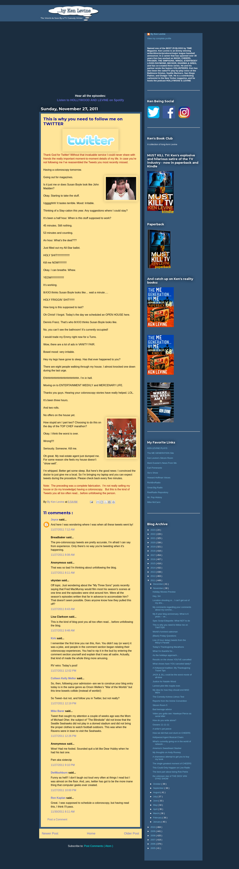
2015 (153, 563)
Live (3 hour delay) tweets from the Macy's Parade (169, 641)
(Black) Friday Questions (164, 636)
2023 (153, 530)
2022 (153, 534)
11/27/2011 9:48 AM (63, 630)
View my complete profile (159, 38)
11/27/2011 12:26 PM (63, 736)
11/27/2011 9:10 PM (63, 765)
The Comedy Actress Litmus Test (168, 696)
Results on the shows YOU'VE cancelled (172, 659)
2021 (153, 538)
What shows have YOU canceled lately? (172, 663)
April (155, 809)
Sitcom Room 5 (160, 705)
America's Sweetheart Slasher (167, 748)
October (157, 784)
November (158, 588)
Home (91, 833)
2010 (153, 827)
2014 (153, 567)
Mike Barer (58, 711)
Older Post (131, 833)
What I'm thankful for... (163, 651)
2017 (153, 555)
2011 (153, 580)
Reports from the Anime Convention (170, 701)
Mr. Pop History (154, 497)
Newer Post (50, 833)
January (157, 822)
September (158, 788)
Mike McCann (153, 502)
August (156, 792)
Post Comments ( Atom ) (98, 846)
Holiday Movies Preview (164, 592)
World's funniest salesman (165, 631)
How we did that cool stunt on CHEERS (171, 733)
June (156, 800)
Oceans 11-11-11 (161, 724)
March (156, 813)
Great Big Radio (155, 487)
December (158, 584)
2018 (153, 551)
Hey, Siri (156, 596)
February (157, 817)
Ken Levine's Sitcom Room (160, 458)
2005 (153, 848)
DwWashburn (59, 772)
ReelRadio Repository (157, 492)
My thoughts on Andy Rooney (167, 752)
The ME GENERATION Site (160, 453)
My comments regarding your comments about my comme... (172, 608)
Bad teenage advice (162, 709)
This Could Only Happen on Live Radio (171, 767)
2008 (153, 835)
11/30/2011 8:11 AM (63, 811)
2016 (153, 559)
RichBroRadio (153, 482)
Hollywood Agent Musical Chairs (168, 737)
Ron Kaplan (58, 797)
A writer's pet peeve (162, 729)
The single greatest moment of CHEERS (172, 763)
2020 (153, 542)
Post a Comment (57, 819)
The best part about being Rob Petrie (170, 772)
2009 (153, 831)
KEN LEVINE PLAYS (157, 448)
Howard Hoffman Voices (158, 477)
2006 (153, 844)
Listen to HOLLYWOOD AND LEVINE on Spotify (90, 100)
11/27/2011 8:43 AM (63, 609)
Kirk (54, 638)
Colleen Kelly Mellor (64, 678)
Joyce (55, 519)
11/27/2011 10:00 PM (63, 790)
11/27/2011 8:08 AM (63, 554)
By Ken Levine (158, 34)
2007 (153, 839)
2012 (153, 576)
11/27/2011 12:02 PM (63, 670)
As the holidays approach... (166, 655)
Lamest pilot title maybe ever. (166, 686)
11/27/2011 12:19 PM (63, 703)
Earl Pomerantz (154, 468)
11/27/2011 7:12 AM (63, 529)
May (155, 805)
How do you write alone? (164, 720)
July (155, 796)
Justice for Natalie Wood (164, 681)
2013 (153, 572)
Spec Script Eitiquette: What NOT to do (171, 620)
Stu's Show (152, 473)
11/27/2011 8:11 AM (63, 572)
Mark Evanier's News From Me (162, 463)
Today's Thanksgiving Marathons (168, 647)
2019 (153, 546)
